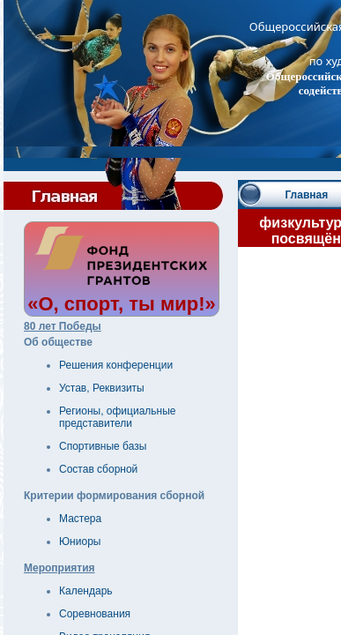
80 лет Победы (62, 326)
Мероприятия (59, 568)
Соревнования (94, 614)
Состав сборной (98, 469)
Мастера (80, 518)
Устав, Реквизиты (102, 388)
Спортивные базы (102, 446)
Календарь (86, 591)
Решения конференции (116, 365)
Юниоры (79, 541)
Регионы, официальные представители (117, 417)
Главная (306, 195)
